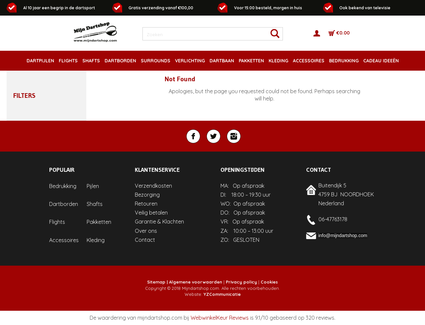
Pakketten (99, 222)
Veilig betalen (151, 212)
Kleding (96, 240)
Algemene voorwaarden (195, 282)
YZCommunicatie (222, 294)
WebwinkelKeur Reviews (220, 317)
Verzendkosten (153, 185)
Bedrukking (62, 186)
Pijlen (93, 186)
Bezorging (147, 194)
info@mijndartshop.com (342, 235)
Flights (57, 222)
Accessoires (64, 240)
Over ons (146, 231)
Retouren (146, 203)
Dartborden (63, 204)
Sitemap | (157, 282)
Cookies (269, 282)
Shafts (95, 204)
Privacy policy (241, 282)
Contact (145, 239)
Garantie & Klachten (159, 221)
